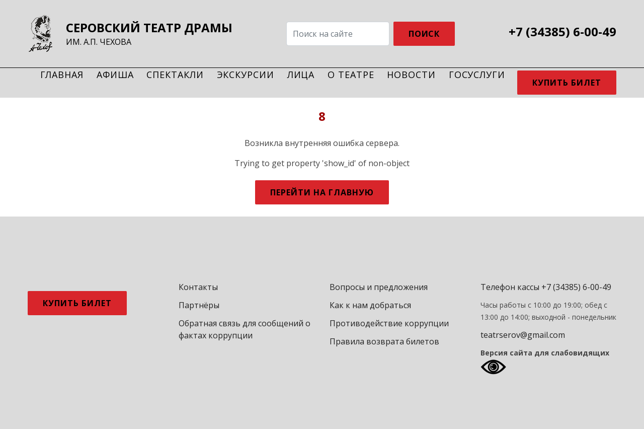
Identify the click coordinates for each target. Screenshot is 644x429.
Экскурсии (245, 74)
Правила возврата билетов (384, 341)
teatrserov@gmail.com (522, 334)
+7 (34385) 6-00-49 (562, 31)
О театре (351, 74)
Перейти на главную (321, 192)
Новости (411, 74)
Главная (62, 74)
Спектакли (174, 74)
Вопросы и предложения (379, 287)
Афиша (115, 74)
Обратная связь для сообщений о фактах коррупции (244, 329)
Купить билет (566, 82)
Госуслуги (477, 74)
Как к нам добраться (370, 305)
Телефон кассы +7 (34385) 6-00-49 (545, 287)
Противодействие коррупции (389, 323)
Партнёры (199, 305)
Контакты (198, 287)
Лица (301, 74)
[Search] (337, 34)
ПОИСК (424, 33)
